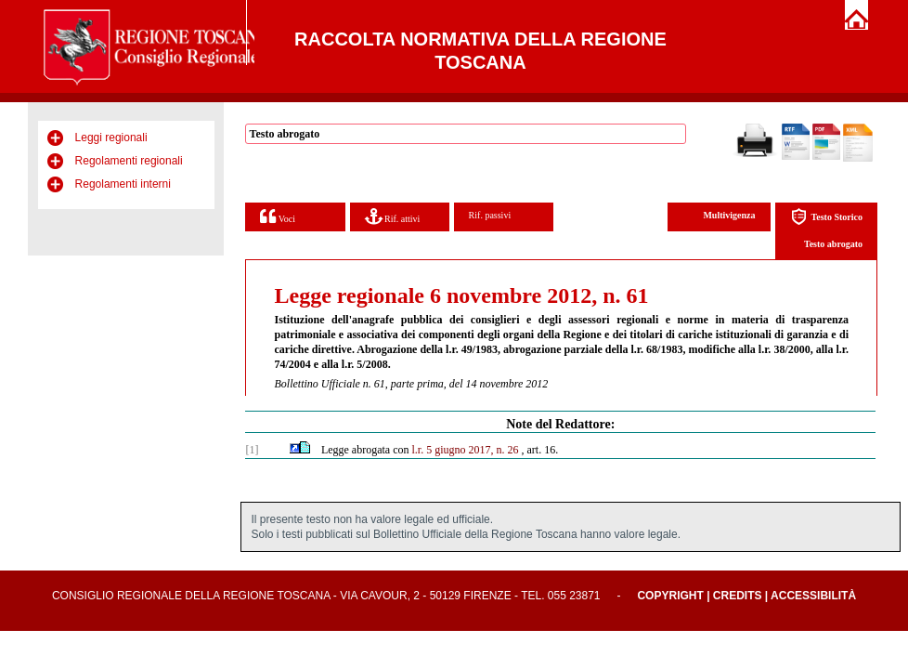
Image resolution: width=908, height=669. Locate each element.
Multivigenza (729, 215)
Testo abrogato (833, 244)
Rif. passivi (490, 215)
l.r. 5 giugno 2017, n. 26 (465, 449)
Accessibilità (813, 595)
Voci (277, 216)
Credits (737, 595)
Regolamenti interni (123, 183)
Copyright (670, 595)
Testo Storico (827, 217)
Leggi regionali (111, 137)
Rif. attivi (393, 216)
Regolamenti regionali (129, 160)
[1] (251, 449)
